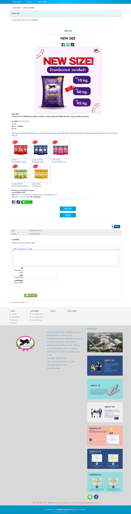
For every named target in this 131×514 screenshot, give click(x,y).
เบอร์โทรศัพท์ (17, 282)
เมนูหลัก (12, 311)
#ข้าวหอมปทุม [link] (52, 133)
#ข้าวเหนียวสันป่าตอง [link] (77, 133)
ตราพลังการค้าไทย (17, 184)
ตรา (33, 160)
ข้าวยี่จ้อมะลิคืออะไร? (35, 234)
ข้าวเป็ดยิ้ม (57, 160)
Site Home (16, 8)
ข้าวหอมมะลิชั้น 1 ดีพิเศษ (19, 162)
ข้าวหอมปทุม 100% (37, 162)
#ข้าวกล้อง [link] (43, 133)
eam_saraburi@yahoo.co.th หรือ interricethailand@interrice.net (76, 503)
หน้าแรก (68, 215)
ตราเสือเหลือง (36, 184)
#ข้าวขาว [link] (35, 133)
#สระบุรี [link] (14, 136)
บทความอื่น (68, 209)
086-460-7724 (61, 358)
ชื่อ (17, 270)
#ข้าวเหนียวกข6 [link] (23, 121)
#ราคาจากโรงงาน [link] (112, 133)
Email (17, 276)
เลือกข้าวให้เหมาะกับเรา (35, 231)
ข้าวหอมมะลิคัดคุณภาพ (59, 162)
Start (71, 512)
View (76, 512)
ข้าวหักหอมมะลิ (36, 186)
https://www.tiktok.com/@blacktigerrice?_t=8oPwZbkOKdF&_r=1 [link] (37, 195)
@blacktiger (56, 368)
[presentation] (37, 289)
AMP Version (65, 507)
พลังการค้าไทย (38, 160)
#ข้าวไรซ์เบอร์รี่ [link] (27, 133)
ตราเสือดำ (15, 160)
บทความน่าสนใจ (28, 8)
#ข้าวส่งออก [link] (101, 133)
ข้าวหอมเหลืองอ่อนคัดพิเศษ (20, 186)
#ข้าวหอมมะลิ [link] (16, 133)
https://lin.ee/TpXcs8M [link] (22, 197)
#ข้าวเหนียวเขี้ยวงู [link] (63, 133)
